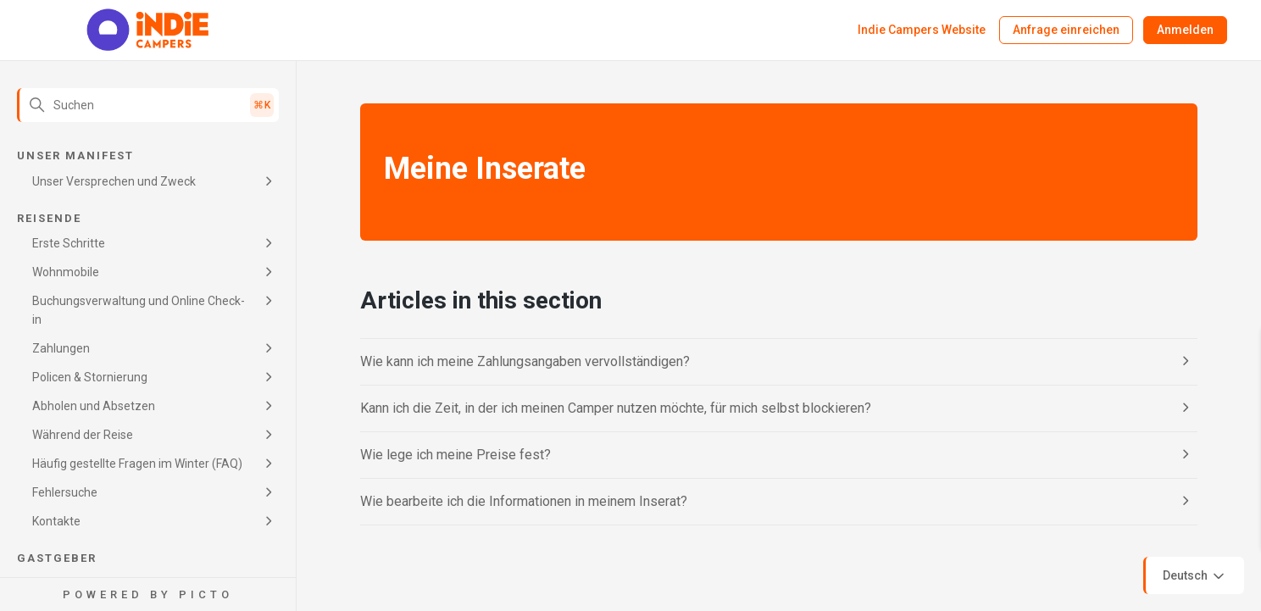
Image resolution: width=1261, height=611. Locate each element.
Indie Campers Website (922, 29)
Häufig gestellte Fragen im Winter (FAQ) (137, 463)
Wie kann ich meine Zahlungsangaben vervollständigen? (525, 361)
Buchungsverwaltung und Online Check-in (138, 310)
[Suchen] (148, 105)
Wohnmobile (65, 272)
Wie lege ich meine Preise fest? (455, 455)
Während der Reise (82, 435)
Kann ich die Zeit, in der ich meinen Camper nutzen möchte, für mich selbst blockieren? (615, 408)
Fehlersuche (64, 492)
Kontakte (56, 521)
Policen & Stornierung (89, 377)
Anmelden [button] (1185, 29)
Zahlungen (61, 348)
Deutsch (1195, 576)
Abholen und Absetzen (93, 406)
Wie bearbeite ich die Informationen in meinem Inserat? (523, 501)
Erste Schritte (68, 243)
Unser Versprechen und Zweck (114, 181)
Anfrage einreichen (1066, 29)
